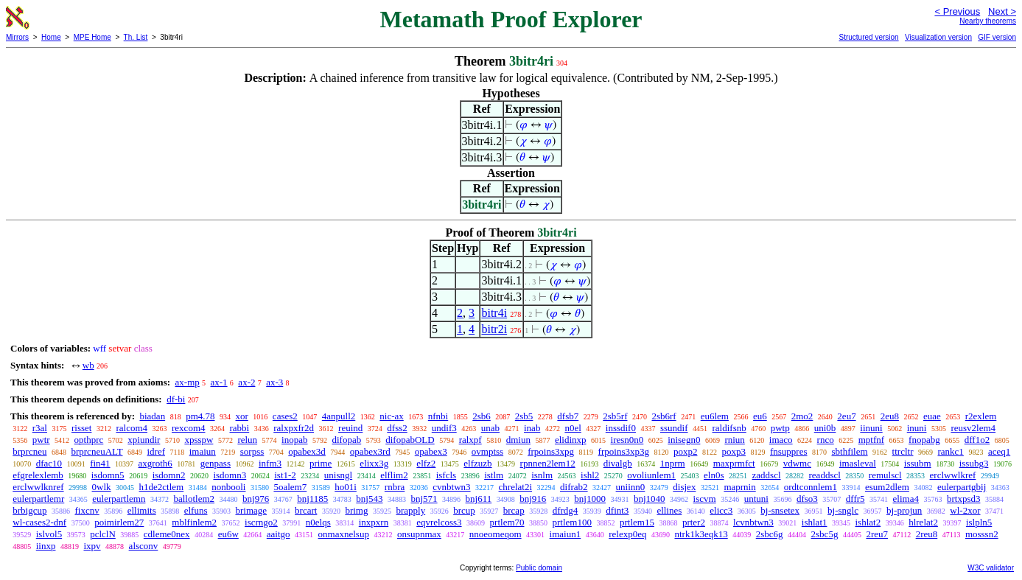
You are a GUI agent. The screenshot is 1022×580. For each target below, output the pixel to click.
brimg (356, 510)
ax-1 (219, 382)
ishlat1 (814, 522)
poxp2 (685, 451)
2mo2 (802, 416)
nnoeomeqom (495, 533)
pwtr (41, 439)
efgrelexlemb (38, 475)
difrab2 (574, 486)
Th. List (136, 37)
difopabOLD (409, 439)
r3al (39, 427)
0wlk (101, 486)
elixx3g (374, 463)
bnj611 (479, 498)
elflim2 (394, 475)
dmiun (518, 439)
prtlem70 (507, 522)
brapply (410, 510)
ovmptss (487, 451)
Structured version (868, 37)
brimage (251, 510)
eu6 (760, 416)
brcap (514, 510)
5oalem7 (290, 486)
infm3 (270, 463)
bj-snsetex (779, 510)
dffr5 (855, 498)
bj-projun (904, 510)
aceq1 (999, 451)
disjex (684, 486)
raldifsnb (729, 427)
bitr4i (494, 313)
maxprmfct (734, 463)
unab (490, 427)
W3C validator (990, 568)
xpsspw (198, 439)
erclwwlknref (38, 486)
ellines (669, 510)
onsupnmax (419, 533)
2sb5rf (615, 416)
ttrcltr (903, 451)
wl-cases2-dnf (39, 522)
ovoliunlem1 (651, 475)
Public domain (539, 568)
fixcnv (86, 510)
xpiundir (143, 439)
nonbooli (228, 486)
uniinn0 (630, 486)
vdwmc (797, 463)
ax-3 (274, 382)
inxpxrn (373, 522)
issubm (917, 463)
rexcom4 (188, 427)
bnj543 (369, 498)
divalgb (617, 463)
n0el (572, 427)
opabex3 (431, 451)
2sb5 (524, 416)
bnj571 (423, 498)
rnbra (395, 486)
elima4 (906, 498)
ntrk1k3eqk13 (700, 533)
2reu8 (927, 533)
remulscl (885, 475)
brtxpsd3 (964, 498)
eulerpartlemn (118, 498)
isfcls (446, 475)
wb (88, 365)
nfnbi (438, 416)
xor (242, 416)
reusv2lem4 (973, 427)
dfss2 (397, 427)
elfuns (196, 510)
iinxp (46, 545)
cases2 (285, 416)
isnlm (542, 475)
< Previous (957, 11)
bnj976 (255, 498)
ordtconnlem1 (810, 486)
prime (320, 463)
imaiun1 (565, 533)
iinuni (871, 427)
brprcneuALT (96, 451)
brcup (464, 510)
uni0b (825, 427)
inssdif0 (621, 427)
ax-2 (246, 382)
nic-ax (391, 416)
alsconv (143, 545)
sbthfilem (850, 451)
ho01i (346, 486)
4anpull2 (339, 416)
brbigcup (29, 510)
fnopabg (924, 439)
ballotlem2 (193, 498)
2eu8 (890, 416)
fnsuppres (789, 451)
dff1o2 (977, 439)
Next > (1002, 11)
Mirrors (17, 37)
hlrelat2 (923, 522)
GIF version (997, 37)
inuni (917, 427)
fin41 (100, 463)
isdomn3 (229, 475)
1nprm (672, 463)
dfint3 (617, 510)
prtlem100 (572, 522)
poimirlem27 (119, 522)
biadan (152, 416)
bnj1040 (649, 498)
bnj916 (532, 498)
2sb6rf (663, 416)
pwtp (780, 427)
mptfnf (871, 439)
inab (532, 427)
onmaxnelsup (343, 533)
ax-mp (187, 382)
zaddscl (766, 475)
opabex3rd (370, 451)
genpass (215, 463)
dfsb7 (567, 416)
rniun (734, 439)
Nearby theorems (987, 21)
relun (247, 439)
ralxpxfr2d (293, 427)
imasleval (857, 463)
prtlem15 (637, 522)
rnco (825, 439)
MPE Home (92, 37)
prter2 (693, 522)
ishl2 (590, 475)
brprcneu (29, 451)
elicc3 (721, 510)
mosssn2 (981, 533)
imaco (781, 439)
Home (51, 37)
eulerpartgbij (961, 486)
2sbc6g (769, 533)
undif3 (444, 427)
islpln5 (979, 522)
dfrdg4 (565, 510)
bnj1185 (312, 498)
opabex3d (307, 451)
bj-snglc (842, 510)
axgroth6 (155, 463)
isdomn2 (169, 475)
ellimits (141, 510)
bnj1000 (590, 498)
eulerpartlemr (38, 498)
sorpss (252, 451)
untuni (756, 498)
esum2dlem (887, 486)
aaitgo (278, 533)
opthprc (89, 439)
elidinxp (571, 439)
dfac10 (49, 463)
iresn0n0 (627, 439)
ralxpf (470, 439)
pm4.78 (200, 416)
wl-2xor (965, 510)
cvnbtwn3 (451, 486)
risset (81, 427)
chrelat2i (515, 486)
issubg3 (974, 463)
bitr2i (494, 329)
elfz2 (425, 463)
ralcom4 (131, 427)
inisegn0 (684, 439)
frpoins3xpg (551, 451)
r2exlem (981, 416)
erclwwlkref (953, 475)
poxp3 (733, 451)
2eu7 (846, 416)
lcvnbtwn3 (753, 522)
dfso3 (807, 498)
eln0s (714, 475)
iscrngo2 (261, 522)
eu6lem (715, 416)
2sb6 (481, 416)
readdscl (825, 475)
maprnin (739, 486)
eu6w (228, 533)
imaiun (202, 451)
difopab (347, 439)
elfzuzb (477, 463)
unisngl (338, 475)
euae (932, 416)
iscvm (704, 498)
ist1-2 (285, 475)
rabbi (240, 427)
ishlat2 (868, 522)
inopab (294, 439)
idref (156, 451)
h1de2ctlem (161, 486)
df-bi (176, 399)
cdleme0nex (167, 533)
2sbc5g (825, 533)
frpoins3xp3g (623, 451)
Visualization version (938, 37)
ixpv (91, 545)
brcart (306, 510)
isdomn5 (108, 475)
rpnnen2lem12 (547, 463)
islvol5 (49, 533)
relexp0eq (627, 533)
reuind (350, 427)
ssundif (674, 427)
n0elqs (318, 522)
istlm (493, 475)
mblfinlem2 (194, 522)
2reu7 (877, 533)
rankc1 (951, 451)
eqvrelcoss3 (438, 522)
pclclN (103, 533)
